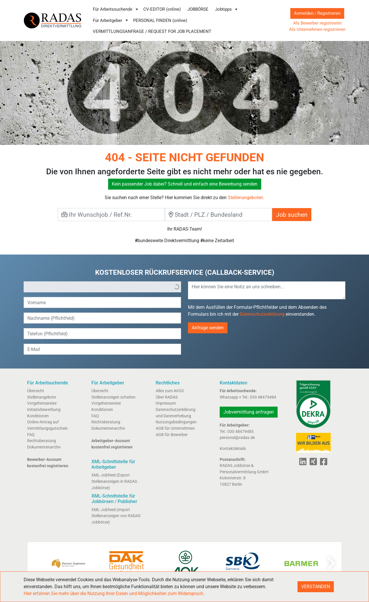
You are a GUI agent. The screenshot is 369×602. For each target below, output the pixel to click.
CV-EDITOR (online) (162, 9)
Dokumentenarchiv (44, 447)
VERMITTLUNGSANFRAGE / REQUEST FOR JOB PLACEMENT (152, 31)
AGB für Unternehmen (175, 428)
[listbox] (102, 286)
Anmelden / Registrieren (317, 13)
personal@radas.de (237, 437)
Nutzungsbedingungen (176, 422)
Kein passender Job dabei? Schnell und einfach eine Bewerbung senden (184, 184)
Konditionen (38, 416)
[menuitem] (116, 9)
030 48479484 (263, 397)
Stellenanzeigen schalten (113, 397)
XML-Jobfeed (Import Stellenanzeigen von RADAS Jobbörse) (115, 516)
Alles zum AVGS (170, 390)
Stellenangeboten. (246, 197)
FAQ (31, 434)
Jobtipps (226, 9)
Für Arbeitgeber (111, 20)
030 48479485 (240, 431)
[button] (177, 287)
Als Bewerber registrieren (317, 23)
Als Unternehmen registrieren (317, 29)
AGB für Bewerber (172, 434)
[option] (98, 287)
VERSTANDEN (315, 586)
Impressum (166, 403)
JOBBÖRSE (197, 9)
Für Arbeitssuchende (116, 9)
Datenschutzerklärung (262, 314)
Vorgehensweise (42, 403)
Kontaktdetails (233, 448)
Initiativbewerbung (44, 409)
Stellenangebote (41, 397)
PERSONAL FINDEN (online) (160, 20)
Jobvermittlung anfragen (248, 412)
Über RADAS (167, 397)
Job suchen (292, 215)
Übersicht (35, 390)
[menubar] (185, 20)
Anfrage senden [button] (208, 327)
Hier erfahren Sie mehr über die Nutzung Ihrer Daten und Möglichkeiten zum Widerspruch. (114, 593)
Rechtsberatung (41, 440)
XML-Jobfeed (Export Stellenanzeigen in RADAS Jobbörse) (114, 481)
